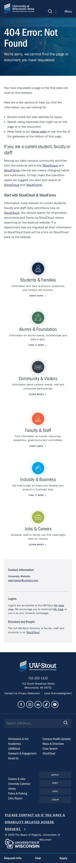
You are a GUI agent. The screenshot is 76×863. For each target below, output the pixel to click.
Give (55, 791)
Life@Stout (14, 748)
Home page (39, 131)
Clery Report (15, 798)
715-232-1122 (38, 678)
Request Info (12, 858)
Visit (55, 783)
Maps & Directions (53, 744)
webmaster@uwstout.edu (23, 580)
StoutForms (12, 170)
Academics (14, 744)
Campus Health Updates (57, 739)
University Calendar (19, 784)
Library (12, 788)
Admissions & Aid (18, 739)
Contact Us (11, 693)
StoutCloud (50, 165)
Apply (55, 775)
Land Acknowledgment (57, 693)
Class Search (50, 748)
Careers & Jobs (16, 779)
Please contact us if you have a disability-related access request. (35, 822)
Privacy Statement (29, 693)
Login (55, 799)
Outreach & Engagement (22, 753)
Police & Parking (17, 793)
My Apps (59, 605)
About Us (13, 758)
